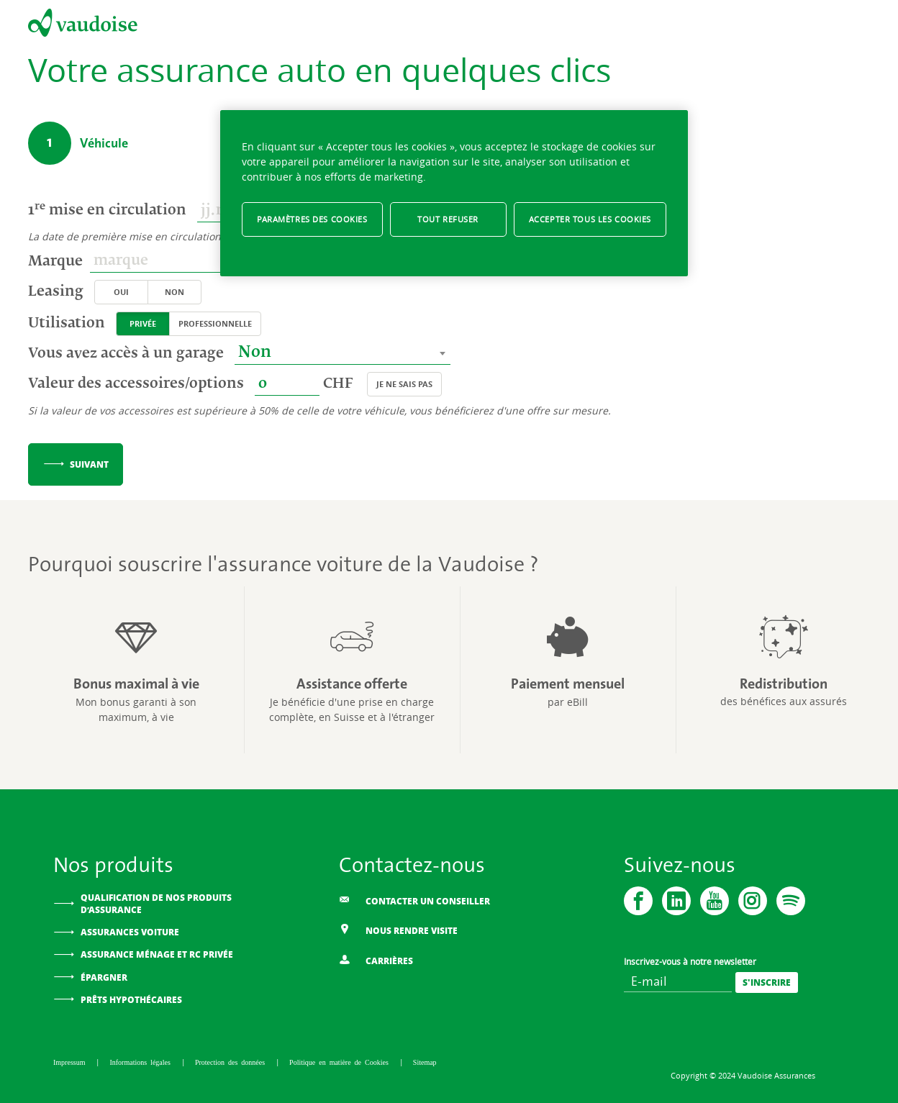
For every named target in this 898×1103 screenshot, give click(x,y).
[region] (454, 193)
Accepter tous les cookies (590, 219)
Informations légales (141, 1062)
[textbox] (195, 261)
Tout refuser (448, 219)
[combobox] (195, 262)
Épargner (104, 977)
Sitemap (425, 1062)
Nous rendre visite (398, 930)
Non (174, 291)
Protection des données (231, 1062)
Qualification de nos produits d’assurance (156, 903)
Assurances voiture (130, 932)
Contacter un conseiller (414, 900)
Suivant (89, 464)
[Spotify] (790, 900)
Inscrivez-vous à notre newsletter (690, 961)
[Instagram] (752, 900)
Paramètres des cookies (312, 219)
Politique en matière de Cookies (340, 1062)
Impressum (71, 1062)
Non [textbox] (254, 352)
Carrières (376, 959)
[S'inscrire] (766, 982)
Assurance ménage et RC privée (157, 954)
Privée (143, 323)
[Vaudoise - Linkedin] (676, 900)
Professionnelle (215, 323)
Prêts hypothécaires (131, 1000)
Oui (121, 291)
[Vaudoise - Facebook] (638, 900)
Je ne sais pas (404, 383)
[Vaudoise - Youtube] (714, 900)
